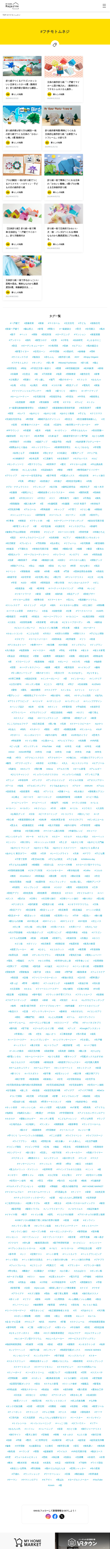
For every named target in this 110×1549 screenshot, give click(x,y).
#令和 (47, 1199)
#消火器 (96, 883)
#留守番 (47, 974)
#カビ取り (67, 1075)
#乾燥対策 (71, 838)
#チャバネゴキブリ (92, 923)
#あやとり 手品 (41, 748)
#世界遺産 (93, 1374)
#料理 (73, 466)
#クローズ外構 (65, 765)
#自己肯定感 (38, 624)
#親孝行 (35, 883)
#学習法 (69, 297)
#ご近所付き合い (13, 1103)
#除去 (98, 1199)
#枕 (62, 1165)
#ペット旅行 (99, 376)
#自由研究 (78, 240)
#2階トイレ (60, 1228)
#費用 (69, 787)
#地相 (47, 330)
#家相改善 (48, 962)
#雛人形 (82, 951)
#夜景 (47, 1103)
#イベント (11, 472)
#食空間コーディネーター (78, 325)
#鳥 (88, 522)
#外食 (61, 804)
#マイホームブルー (14, 1092)
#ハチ (96, 714)
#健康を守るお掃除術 (15, 432)
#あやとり (34, 314)
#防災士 (68, 319)
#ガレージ (63, 562)
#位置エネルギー (57, 1177)
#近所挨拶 (91, 1098)
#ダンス (9, 799)
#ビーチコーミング (48, 714)
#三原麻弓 (48, 359)
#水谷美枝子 (63, 359)
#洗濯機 (79, 1357)
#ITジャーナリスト (74, 477)
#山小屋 (73, 1081)
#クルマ (68, 737)
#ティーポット (15, 1312)
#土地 (100, 477)
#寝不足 (60, 584)
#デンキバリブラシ (41, 855)
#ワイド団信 (97, 1363)
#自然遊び (45, 381)
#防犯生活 (56, 793)
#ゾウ (31, 861)
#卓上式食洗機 (78, 1301)
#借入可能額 (54, 725)
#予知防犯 (81, 607)
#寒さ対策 (59, 483)
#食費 (56, 472)
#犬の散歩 (10, 551)
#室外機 (95, 1132)
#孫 (30, 934)
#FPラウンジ (12, 330)
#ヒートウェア (51, 945)
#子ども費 (100, 754)
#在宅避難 (34, 962)
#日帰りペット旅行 (69, 799)
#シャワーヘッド (17, 1250)
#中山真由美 (97, 364)
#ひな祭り (85, 466)
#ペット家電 (52, 1154)
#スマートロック (22, 1267)
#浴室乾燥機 (26, 522)
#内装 (94, 1002)
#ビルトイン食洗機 (48, 528)
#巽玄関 (40, 1306)
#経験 (37, 472)
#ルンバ (80, 1216)
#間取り (51, 229)
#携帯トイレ (28, 1075)
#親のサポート (66, 280)
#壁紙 (44, 1357)
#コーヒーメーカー (38, 539)
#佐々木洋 (99, 387)
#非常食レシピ (82, 861)
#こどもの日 (33, 534)
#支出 (48, 872)
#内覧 (89, 381)
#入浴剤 (100, 709)
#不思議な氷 (61, 1092)
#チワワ (87, 754)
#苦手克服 (85, 1137)
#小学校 (43, 1182)
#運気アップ (77, 353)
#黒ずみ (21, 799)
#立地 (46, 1047)
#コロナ (58, 787)
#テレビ (79, 302)
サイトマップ (9, 1518)
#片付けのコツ (26, 398)
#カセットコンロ (14, 534)
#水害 (102, 1357)
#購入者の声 (30, 404)
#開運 (58, 268)
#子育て (72, 409)
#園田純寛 (84, 393)
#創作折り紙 (64, 257)
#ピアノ (67, 438)
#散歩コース (97, 1352)
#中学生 (81, 297)
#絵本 (31, 607)
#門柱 (75, 923)
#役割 (37, 1216)
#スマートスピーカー (80, 624)
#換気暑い (88, 1346)
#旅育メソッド (20, 1301)
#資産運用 (25, 692)
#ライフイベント (74, 1036)
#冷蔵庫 (14, 274)
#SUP (99, 630)
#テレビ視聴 (48, 1312)
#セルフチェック (93, 1233)
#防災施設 (77, 810)
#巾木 (53, 709)
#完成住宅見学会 (13, 319)
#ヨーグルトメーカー (78, 1380)
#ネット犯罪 (46, 1007)
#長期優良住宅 (82, 1047)
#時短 (23, 268)
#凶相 (65, 703)
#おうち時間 (98, 336)
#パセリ (53, 1149)
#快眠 (60, 928)
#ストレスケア (13, 505)
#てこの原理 (55, 1036)
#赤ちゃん (49, 257)
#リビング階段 (14, 1047)
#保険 (68, 1002)
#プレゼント (26, 443)
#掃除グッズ (96, 460)
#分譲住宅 (60, 426)
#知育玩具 (13, 855)
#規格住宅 (95, 223)
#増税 (85, 1306)
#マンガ (82, 1058)
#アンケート (15, 240)
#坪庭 (18, 1340)
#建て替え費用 (61, 1194)
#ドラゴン (97, 833)
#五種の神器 (83, 889)
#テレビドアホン (66, 641)
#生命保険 (83, 584)
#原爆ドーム (64, 692)
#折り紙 (84, 263)
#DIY (76, 257)
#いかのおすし (75, 573)
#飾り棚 (98, 816)
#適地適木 (85, 1312)
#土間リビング (54, 833)
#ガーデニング (63, 235)
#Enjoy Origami (91, 257)
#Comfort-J (25, 776)
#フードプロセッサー (50, 906)
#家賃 (38, 494)
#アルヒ (100, 686)
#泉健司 (93, 426)
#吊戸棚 (98, 940)
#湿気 (41, 1075)
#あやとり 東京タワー (16, 754)
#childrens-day (88, 759)
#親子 (12, 235)
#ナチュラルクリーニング (32, 438)
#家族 (97, 285)
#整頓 (60, 370)
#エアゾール (98, 663)
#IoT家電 (74, 1007)
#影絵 (50, 1244)
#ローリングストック (48, 618)
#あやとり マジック (20, 748)
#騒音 (102, 1103)
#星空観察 (97, 1278)
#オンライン (89, 1120)
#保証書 (55, 1357)
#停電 (56, 302)
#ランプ (101, 1019)
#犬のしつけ (91, 827)
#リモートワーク (23, 494)
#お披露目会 (35, 1346)
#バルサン (25, 709)
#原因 (33, 754)
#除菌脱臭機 (69, 630)
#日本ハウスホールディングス (80, 1103)
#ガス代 (76, 562)
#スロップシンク (95, 1261)
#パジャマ (38, 601)
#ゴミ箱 (18, 844)
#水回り (61, 460)
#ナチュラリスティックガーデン (29, 1098)
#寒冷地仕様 (73, 771)
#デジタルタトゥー (17, 545)
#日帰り (33, 799)
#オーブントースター (53, 1137)
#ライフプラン (20, 1041)
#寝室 (10, 314)
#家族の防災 (67, 878)
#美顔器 (14, 878)
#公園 (42, 1149)
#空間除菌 (13, 1278)
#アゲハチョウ (59, 1295)
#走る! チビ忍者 (12, 1222)
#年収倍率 (23, 680)
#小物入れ (71, 658)
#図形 (60, 1244)
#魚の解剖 (68, 889)
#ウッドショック (32, 1374)
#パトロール (67, 1149)
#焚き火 (14, 725)
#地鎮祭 (98, 562)
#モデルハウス (80, 359)
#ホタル (28, 889)
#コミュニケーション (21, 415)
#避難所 (70, 1244)
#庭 (48, 421)
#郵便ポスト (34, 1058)
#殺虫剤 (33, 1002)
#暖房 (57, 567)
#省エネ (85, 551)
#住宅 (60, 979)
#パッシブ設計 (17, 607)
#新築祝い (48, 979)
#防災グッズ (72, 285)
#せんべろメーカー (55, 1239)
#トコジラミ (67, 714)
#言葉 (67, 1374)
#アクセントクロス (34, 658)
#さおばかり (80, 1171)
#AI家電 (24, 517)
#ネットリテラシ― (41, 347)
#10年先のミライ (79, 635)
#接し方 (24, 991)
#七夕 (43, 505)
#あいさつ (51, 934)
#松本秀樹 (39, 336)
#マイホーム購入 (78, 460)
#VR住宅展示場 (78, 1352)
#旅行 (76, 398)
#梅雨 (69, 613)
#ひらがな (95, 951)
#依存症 (40, 663)
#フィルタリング (52, 883)
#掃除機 (100, 505)
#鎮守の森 (34, 1250)
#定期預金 (23, 895)
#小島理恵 (53, 246)
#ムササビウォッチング (93, 900)
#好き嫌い (60, 1041)
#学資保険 (95, 849)
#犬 (103, 319)
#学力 (18, 658)
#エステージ (63, 866)
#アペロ (9, 686)
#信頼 (9, 1340)
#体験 (57, 872)
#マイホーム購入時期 (54, 731)
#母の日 (61, 1081)
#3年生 (38, 652)
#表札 (67, 596)
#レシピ (91, 488)
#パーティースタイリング (61, 488)
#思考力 (96, 635)
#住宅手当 (90, 979)
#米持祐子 (95, 404)
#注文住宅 (69, 223)
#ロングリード (14, 1053)
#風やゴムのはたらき (55, 1368)
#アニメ (10, 680)
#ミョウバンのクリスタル (45, 675)
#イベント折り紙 (81, 866)
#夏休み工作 (97, 1290)
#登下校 (25, 928)
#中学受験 (54, 252)
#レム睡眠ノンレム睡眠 (80, 1199)
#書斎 (89, 449)
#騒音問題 (16, 1109)
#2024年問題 (25, 652)
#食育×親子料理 (28, 906)
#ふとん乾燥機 (56, 917)
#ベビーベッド (39, 703)
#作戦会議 (11, 1290)
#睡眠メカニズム (60, 1261)
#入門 (73, 1182)
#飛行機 (38, 669)
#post (42, 1177)
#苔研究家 (84, 432)
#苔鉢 (50, 1081)
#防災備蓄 (45, 816)
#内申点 (63, 1205)
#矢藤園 (65, 404)
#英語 (97, 466)
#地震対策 (74, 844)
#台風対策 (57, 1340)
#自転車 (42, 720)
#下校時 (83, 1363)
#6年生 (98, 652)
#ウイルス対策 (76, 680)
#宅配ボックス (67, 376)
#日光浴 (17, 1295)
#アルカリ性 (63, 669)
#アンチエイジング (55, 680)
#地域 (20, 686)
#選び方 (57, 477)
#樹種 (56, 1335)
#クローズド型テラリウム (88, 765)
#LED (23, 483)
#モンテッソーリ (15, 364)
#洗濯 (10, 460)
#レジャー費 (84, 1030)
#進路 (41, 466)
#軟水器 (35, 1363)
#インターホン (78, 579)
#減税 (63, 1306)
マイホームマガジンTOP (14, 1503)
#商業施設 (40, 776)
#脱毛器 (36, 866)
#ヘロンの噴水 (16, 951)
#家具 (41, 917)
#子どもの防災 (56, 759)
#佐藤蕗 (13, 393)
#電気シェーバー (93, 855)
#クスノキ (43, 737)
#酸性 (8, 663)
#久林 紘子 (53, 336)
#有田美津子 (85, 308)
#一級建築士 (65, 229)
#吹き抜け (79, 692)
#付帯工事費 (14, 579)
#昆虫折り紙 (19, 1002)
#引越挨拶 (96, 1081)
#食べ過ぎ (99, 1137)
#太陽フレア (54, 1273)
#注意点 (26, 274)
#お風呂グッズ (18, 714)
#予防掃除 (41, 443)
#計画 (41, 607)
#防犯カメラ (14, 455)
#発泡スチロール (29, 1290)
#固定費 (10, 895)
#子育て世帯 (21, 759)
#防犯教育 (42, 793)
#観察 (32, 302)
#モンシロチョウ (14, 737)
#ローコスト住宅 (66, 432)
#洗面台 (67, 1357)
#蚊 (31, 1081)
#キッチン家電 (47, 1019)
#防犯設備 (99, 1228)
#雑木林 (46, 787)
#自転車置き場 (58, 720)
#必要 (52, 1098)
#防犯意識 (28, 793)
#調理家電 (40, 415)
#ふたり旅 (82, 1335)
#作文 (97, 776)
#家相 (100, 268)
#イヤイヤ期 (11, 1115)
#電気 (9, 861)
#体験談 (22, 421)
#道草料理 (47, 1070)
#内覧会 (22, 1182)
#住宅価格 (11, 991)
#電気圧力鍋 (75, 855)
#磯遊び (26, 1171)
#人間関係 (59, 1199)
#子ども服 (72, 759)
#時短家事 (16, 641)
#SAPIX (52, 1222)
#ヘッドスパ (20, 945)
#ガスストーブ (61, 923)
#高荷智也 (11, 268)
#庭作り (73, 291)
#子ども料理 (87, 1019)
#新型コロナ (41, 240)
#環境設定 (24, 556)
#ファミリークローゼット (44, 878)
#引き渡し (85, 940)
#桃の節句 (55, 596)
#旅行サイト (15, 1335)
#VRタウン (32, 511)
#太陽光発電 (71, 1273)
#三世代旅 (14, 1318)
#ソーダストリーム (35, 1273)
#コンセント (12, 1137)
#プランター (74, 1165)
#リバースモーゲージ (15, 1211)
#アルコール (30, 409)
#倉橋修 (81, 252)
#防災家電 (31, 810)
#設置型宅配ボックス (19, 1284)
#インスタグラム (77, 426)
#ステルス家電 (51, 1284)
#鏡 (99, 1070)
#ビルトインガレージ (24, 528)
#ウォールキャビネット (26, 1357)
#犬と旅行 (87, 505)
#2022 (11, 652)
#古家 (76, 1120)
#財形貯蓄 (15, 1188)
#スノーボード (14, 1273)
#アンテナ (37, 680)
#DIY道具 (82, 821)
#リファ (27, 1199)
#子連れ (15, 1374)
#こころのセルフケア (17, 624)
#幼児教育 (46, 844)
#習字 (99, 1149)
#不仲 (75, 816)
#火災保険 (15, 889)
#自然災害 (100, 1092)
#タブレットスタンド (56, 1301)
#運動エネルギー (27, 1019)
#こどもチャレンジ (67, 1019)
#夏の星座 (82, 1290)
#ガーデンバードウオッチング (68, 421)
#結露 (28, 782)
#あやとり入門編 (96, 742)
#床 (10, 562)
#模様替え (94, 297)
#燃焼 (12, 776)
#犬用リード (75, 827)
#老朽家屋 (33, 804)
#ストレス (82, 280)
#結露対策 (40, 782)
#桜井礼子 (85, 387)
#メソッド (94, 590)
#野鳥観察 (45, 409)
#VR (86, 455)
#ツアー (94, 1323)
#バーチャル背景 (15, 511)
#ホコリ (96, 838)
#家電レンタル (14, 957)
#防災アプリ (15, 810)
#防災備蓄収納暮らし (87, 319)
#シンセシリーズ (21, 1256)
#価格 (33, 1182)
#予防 (11, 1182)
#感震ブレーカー (18, 849)
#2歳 (98, 646)
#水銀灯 (89, 1064)
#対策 (44, 285)
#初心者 (10, 720)
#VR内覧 (94, 641)
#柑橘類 (35, 765)
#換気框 (101, 1346)
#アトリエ (48, 692)
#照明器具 (45, 483)
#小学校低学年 (59, 1182)
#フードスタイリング (89, 906)
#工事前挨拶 (66, 934)
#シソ (23, 1154)
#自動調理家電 (63, 697)
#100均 (99, 511)
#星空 (56, 630)
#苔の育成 (81, 934)
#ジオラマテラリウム (78, 804)
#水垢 (45, 511)
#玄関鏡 (25, 866)
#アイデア (69, 991)
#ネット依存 (11, 1007)
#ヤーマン (12, 1380)
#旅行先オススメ (90, 1194)
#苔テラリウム (35, 364)
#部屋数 (68, 1216)
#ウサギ (96, 1188)
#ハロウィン (61, 330)
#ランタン (45, 1024)
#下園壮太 (23, 449)
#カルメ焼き (82, 737)
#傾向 (53, 505)
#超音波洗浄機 (97, 1340)
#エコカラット (57, 849)
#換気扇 (11, 1352)
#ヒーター (25, 336)
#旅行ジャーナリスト (91, 1329)
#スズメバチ (97, 1273)
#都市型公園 (63, 1346)
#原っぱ (14, 883)
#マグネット (17, 1058)
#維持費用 (35, 590)
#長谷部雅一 (97, 330)
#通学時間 (11, 1228)
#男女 (68, 1064)
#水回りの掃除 (62, 534)
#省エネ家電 (99, 551)
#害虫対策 (84, 376)
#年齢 (34, 460)
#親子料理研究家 (61, 1143)
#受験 (36, 556)
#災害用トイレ (61, 816)
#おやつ (99, 624)
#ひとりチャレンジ (20, 675)
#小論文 (48, 866)
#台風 (13, 285)
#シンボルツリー (32, 635)
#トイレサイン (94, 1318)
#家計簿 (77, 974)
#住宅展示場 (39, 297)
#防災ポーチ (14, 816)
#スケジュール (77, 1222)
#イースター (39, 551)
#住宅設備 (46, 426)
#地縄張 (9, 1013)
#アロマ (76, 686)
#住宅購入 (90, 229)
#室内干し (94, 415)
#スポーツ (35, 630)
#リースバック (67, 1030)
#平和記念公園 (85, 1149)
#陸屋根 (100, 895)
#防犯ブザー (89, 494)
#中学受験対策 (66, 1013)
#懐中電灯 (37, 895)
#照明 (33, 483)
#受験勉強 (24, 872)
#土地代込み (15, 1024)
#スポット (36, 1278)
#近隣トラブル (33, 1103)
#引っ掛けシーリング (21, 573)
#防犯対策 (46, 235)
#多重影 (42, 1086)
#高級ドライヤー (94, 1053)
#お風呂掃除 (88, 517)
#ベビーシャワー (20, 703)
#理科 (92, 252)
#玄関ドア (11, 866)
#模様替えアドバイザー (35, 596)
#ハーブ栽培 (90, 945)
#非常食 (73, 551)
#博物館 (53, 1086)
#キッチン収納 (33, 584)
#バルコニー (72, 517)
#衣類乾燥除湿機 (16, 771)
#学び (70, 584)
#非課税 (74, 1306)
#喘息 (36, 692)
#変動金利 (98, 556)
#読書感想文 (28, 725)
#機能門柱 (29, 917)
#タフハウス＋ (79, 1323)
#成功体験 (68, 1290)
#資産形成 (10, 692)
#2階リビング (44, 1228)
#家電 (40, 229)
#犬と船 (28, 827)
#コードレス (55, 415)
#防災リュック (47, 810)
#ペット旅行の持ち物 (57, 1160)
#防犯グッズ (80, 618)
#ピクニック (36, 1165)
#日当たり (31, 1295)
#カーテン (70, 415)
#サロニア (30, 1222)
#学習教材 (51, 1030)
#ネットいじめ (28, 1007)
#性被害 (29, 1244)
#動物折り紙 (47, 460)
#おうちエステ (18, 962)
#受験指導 (10, 872)
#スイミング (30, 505)
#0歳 (58, 646)
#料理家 (29, 319)
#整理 (69, 370)
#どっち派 (14, 646)
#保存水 (99, 1177)
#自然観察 (20, 302)
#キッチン (37, 263)
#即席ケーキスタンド (51, 1002)
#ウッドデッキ (31, 646)
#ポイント (53, 607)
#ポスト (31, 1177)
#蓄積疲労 (10, 517)
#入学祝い (53, 663)
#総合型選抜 (15, 782)
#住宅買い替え (42, 477)
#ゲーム (70, 917)
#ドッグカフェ (79, 545)
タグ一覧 (7, 1513)
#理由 (47, 1194)
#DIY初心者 (32, 821)
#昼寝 (88, 1092)
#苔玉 (40, 1081)
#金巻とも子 (19, 353)
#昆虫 (97, 996)
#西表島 (87, 1007)
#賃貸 (51, 562)
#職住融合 (79, 1374)
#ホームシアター (42, 968)
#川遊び (52, 1171)
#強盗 (30, 618)
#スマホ (67, 302)
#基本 (63, 709)
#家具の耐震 (89, 844)
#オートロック (45, 697)
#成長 (93, 934)
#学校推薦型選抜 (97, 1222)
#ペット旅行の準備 (81, 1160)
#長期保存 (98, 1047)
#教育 (64, 635)
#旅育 (12, 398)
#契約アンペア (93, 782)
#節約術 (59, 494)
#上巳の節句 (15, 584)
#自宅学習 (26, 477)
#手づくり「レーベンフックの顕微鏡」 (26, 1036)
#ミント (89, 1070)
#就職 (71, 556)
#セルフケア (74, 1233)
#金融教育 (69, 883)
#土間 (82, 415)
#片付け (41, 398)
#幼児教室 (10, 443)
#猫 (36, 274)
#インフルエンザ (70, 996)
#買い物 (52, 624)
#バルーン (11, 709)
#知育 (68, 342)
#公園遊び (39, 1171)
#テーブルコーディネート (36, 455)
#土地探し (31, 1024)
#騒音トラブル (32, 1109)
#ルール (92, 1216)
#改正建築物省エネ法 (58, 1211)
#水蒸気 (47, 1363)
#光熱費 (82, 641)
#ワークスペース (84, 511)
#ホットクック (84, 968)
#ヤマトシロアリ (29, 1380)
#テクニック (32, 1312)
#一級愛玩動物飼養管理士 (21, 308)
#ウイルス (62, 1352)
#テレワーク (59, 455)
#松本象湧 (88, 268)
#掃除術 (98, 409)
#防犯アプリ (13, 793)
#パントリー (96, 1143)
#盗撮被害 (48, 1352)
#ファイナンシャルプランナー (26, 291)
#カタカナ (10, 1019)
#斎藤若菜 (29, 223)
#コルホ (98, 771)
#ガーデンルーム (17, 923)
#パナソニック (54, 601)
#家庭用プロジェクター (69, 962)
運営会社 (6, 1524)
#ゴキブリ (20, 539)
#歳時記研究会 (68, 387)
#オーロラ (28, 697)
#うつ (82, 539)
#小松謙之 (62, 353)
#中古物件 (75, 1228)
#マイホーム (54, 223)
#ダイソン (32, 844)
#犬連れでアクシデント (91, 658)
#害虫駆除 (44, 302)
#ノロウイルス (75, 1109)
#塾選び (39, 1013)
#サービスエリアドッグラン (81, 1239)
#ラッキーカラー (74, 1053)
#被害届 (51, 1205)
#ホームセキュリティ (19, 968)
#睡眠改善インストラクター (51, 393)
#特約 (23, 630)
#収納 (65, 246)
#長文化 (67, 1047)
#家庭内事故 (72, 833)
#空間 (83, 1273)
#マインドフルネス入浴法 (69, 1070)
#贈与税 (13, 928)
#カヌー (56, 737)
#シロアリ (74, 455)
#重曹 (98, 308)
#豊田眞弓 (64, 398)
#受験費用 (98, 866)
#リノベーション (21, 1205)
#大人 (64, 663)
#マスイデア (51, 590)
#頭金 (84, 833)
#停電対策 (67, 607)
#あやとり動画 (67, 314)
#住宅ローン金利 (17, 1081)
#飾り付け (87, 799)
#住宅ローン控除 (94, 1075)
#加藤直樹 (34, 353)
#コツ (52, 398)
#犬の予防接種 (15, 833)
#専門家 (68, 872)
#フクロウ (13, 1143)
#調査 (48, 494)
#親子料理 (51, 376)
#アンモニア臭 (92, 675)
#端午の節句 (51, 635)
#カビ (94, 359)
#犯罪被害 (70, 539)
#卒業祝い (19, 934)
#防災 (14, 246)
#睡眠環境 (77, 1261)
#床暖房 (34, 900)
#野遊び (32, 381)
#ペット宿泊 (12, 1160)
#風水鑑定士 (92, 246)
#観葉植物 (39, 562)
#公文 (90, 477)
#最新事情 (73, 1024)
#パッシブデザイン (93, 601)
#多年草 (12, 1154)
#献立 (78, 1064)
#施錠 (56, 1047)
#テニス (62, 1312)
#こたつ (48, 584)
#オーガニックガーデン (61, 1132)
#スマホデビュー (65, 1267)
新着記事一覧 (9, 1508)
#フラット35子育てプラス (58, 895)
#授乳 (50, 1115)
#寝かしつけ (84, 714)
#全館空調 (57, 511)
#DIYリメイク (67, 821)
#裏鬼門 (54, 703)
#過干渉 (37, 872)
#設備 (25, 878)
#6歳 (9, 658)
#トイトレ (29, 1329)
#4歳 (68, 652)
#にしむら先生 (29, 370)
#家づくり (15, 974)
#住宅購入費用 (92, 962)
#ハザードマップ (89, 291)
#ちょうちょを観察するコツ (52, 1318)
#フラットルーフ (84, 895)
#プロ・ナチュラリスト (17, 387)
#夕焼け (43, 1295)
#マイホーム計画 (78, 364)
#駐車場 (40, 488)
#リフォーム (70, 443)
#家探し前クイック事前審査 (62, 1188)
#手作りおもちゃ (79, 330)
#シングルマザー (42, 1256)
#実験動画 (25, 472)
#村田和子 (51, 364)
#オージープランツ (53, 517)
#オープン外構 (39, 1132)
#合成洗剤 (91, 1295)
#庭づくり (60, 291)
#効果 (25, 855)
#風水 (102, 229)
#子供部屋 (47, 274)
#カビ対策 (53, 1075)
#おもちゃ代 (14, 1329)
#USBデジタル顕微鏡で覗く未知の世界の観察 (37, 1120)
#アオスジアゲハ (96, 680)
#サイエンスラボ (20, 257)
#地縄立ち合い (24, 1013)
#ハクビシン (79, 1143)
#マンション (80, 235)
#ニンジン (11, 742)
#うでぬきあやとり (59, 686)
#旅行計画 (96, 1335)
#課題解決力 (86, 1182)
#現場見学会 (55, 297)
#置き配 (100, 799)
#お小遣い (65, 1171)
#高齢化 (12, 669)
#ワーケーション (52, 1374)
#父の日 (81, 878)
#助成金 (45, 1290)
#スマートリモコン (44, 1267)
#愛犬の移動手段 (70, 1086)
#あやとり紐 (50, 314)
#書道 (76, 528)
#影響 (55, 996)
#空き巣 (65, 528)
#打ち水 (69, 1340)
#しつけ (62, 466)
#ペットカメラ (70, 1154)
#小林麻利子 (19, 359)
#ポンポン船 (96, 1171)
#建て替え (93, 613)
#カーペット (98, 737)
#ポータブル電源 (15, 1177)
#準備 (80, 488)
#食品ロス (13, 912)
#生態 (71, 849)
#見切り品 (48, 765)
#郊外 (56, 1290)
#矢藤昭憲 (52, 404)
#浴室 (101, 517)
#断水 (10, 1363)
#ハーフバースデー (17, 940)
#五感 (46, 325)
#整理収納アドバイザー (88, 370)
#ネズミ (80, 613)
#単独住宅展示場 (40, 449)
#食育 (48, 291)
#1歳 (78, 646)
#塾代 (28, 1340)
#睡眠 (55, 449)
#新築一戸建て (12, 229)
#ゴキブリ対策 (35, 771)
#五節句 (57, 325)
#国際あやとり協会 (18, 347)
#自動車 (78, 697)
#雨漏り (27, 280)
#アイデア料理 (85, 991)
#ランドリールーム (91, 1024)
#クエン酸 (85, 409)
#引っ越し (40, 280)
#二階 (30, 1228)
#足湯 (25, 912)
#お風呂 (34, 285)
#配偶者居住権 (53, 1278)
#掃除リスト (79, 534)
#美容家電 (41, 522)
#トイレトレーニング (41, 1323)
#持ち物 (54, 522)
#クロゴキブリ (76, 720)
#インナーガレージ (50, 579)
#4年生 (58, 652)
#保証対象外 (93, 1109)
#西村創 (14, 370)
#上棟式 (49, 1346)
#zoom (51, 1385)
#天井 (43, 754)
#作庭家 (27, 330)
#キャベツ (92, 731)
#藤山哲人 (28, 229)
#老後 (66, 1120)
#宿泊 (37, 1284)
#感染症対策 (31, 579)
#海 (21, 1228)
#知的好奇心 (81, 1002)
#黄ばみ (60, 1380)
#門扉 (66, 472)
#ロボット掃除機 (22, 1216)
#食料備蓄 (70, 906)
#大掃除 (27, 342)
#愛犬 (63, 364)
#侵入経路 (61, 1007)
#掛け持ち (25, 742)
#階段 (47, 630)
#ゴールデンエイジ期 (43, 928)
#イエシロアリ (95, 912)
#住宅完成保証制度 (55, 985)
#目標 (29, 1306)
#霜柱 (17, 917)
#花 (54, 900)
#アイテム (100, 1007)
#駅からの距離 (16, 821)
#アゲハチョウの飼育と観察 (91, 1115)
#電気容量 (60, 855)
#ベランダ (24, 1352)
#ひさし (42, 849)
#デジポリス (17, 804)
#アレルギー (96, 669)
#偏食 (8, 1346)
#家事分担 (39, 500)
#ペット (23, 235)
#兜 (78, 945)
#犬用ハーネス (58, 827)
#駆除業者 (82, 872)
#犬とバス (96, 821)
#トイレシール (19, 1323)
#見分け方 (59, 573)
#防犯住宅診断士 (74, 381)
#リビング (49, 432)
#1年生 (68, 646)
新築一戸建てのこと (42, 1503)
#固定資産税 (56, 613)
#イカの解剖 (70, 1278)
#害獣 (36, 1352)
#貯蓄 (63, 1222)
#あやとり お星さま (90, 748)
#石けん (70, 500)
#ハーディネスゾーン (30, 567)
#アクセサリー (55, 658)
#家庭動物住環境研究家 (63, 308)
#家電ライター (22, 252)
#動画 (84, 1081)
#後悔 (37, 1199)
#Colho (87, 771)
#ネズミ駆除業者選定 (54, 1233)
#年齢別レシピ (75, 731)
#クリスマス (96, 314)
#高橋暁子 (43, 308)
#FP (97, 325)
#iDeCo (100, 991)
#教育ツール (98, 1306)
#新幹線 (17, 731)
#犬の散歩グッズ (35, 833)
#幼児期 (30, 996)
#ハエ (74, 900)
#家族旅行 (60, 556)
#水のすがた (77, 912)
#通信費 (52, 776)
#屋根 (47, 1216)
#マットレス (46, 1064)
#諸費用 (47, 556)
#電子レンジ (13, 596)
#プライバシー (19, 613)
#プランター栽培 (92, 1165)
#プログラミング (38, 613)
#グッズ (71, 928)
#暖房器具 (69, 567)
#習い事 (50, 263)
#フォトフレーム (17, 1165)
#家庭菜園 (95, 235)
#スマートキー (55, 500)
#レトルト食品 (90, 1205)
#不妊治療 (43, 996)
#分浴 (31, 714)
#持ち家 (26, 1143)
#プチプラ (99, 1160)
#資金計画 (83, 883)
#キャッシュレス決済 (45, 742)
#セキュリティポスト (19, 1233)
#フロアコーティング (16, 900)
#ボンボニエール (96, 720)
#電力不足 (74, 1177)
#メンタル (66, 590)
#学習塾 (97, 347)
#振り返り (31, 1053)
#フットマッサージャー (43, 912)
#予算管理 (85, 725)
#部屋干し (57, 838)
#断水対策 (22, 1363)
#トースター (76, 1318)
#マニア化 (92, 353)
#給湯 (98, 968)
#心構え (15, 697)
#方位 (23, 285)
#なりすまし (93, 573)
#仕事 (68, 511)
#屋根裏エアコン (96, 692)
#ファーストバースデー (47, 889)
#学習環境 (35, 432)
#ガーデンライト (87, 917)
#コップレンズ (31, 787)
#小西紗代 (68, 252)
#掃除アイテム (17, 466)
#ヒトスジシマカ (80, 663)
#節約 (28, 240)
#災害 (54, 240)
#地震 (59, 274)
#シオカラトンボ (87, 1244)
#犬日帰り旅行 (49, 799)
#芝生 (38, 934)
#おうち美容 (54, 957)
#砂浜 (41, 1222)
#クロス (69, 793)
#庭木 (38, 330)
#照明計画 (46, 1041)
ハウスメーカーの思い (43, 1518)
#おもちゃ (96, 280)
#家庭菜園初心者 (26, 720)
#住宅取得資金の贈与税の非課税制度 (24, 985)
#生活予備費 (91, 1041)
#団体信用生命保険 (82, 472)
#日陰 (40, 1244)
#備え (95, 263)
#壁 (65, 579)
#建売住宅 (85, 274)
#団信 (51, 466)
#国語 (13, 438)
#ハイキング (84, 567)
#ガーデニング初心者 (40, 923)
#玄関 (14, 325)
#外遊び (58, 381)
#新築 (41, 223)
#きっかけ (68, 1335)
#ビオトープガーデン (72, 522)
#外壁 (8, 1357)
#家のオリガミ (43, 573)
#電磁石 (20, 861)
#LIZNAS (96, 584)
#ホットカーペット (63, 968)
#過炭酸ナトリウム (87, 500)
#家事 (97, 274)
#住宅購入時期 (32, 731)
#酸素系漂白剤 (42, 1143)
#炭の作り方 (68, 1058)
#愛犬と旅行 (31, 1335)
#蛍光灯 (63, 900)
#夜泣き (58, 1103)
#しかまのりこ (94, 240)
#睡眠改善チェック (39, 1261)
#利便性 (16, 787)
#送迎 (60, 1329)
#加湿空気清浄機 (52, 991)
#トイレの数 (37, 1115)
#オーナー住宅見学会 (31, 376)
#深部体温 (56, 539)
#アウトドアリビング (18, 601)
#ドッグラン (96, 545)
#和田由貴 (97, 455)
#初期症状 (60, 844)
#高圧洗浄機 (34, 951)
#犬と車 (16, 827)
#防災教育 (63, 810)
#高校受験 (49, 951)
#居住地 (75, 1205)
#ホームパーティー (20, 297)
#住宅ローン (39, 252)
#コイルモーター (55, 771)
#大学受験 (20, 1346)
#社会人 (12, 630)
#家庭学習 (12, 477)
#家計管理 (20, 979)
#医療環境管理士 (62, 347)
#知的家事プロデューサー (88, 342)
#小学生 (65, 240)
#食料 (13, 906)
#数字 (24, 1115)
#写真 (20, 381)
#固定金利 (84, 556)
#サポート (15, 635)
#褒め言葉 (75, 776)
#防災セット (30, 816)
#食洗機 (50, 545)
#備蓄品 (85, 1284)
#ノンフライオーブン (54, 1109)
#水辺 (57, 1363)
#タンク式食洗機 (14, 1306)
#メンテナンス (51, 1058)
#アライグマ (17, 1194)
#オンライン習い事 (21, 1126)
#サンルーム (86, 630)
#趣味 (97, 567)
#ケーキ (30, 737)
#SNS (71, 393)
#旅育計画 (36, 1301)
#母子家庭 (59, 1256)
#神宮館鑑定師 (72, 268)
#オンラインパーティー (66, 1126)
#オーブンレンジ (30, 1137)
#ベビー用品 (92, 697)
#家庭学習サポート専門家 (75, 336)
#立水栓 (84, 1278)
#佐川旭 (53, 387)
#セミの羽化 (44, 861)
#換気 (98, 398)
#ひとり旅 (72, 1329)
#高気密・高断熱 (66, 951)
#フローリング (23, 562)
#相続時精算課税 (13, 1244)
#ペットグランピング (91, 1154)
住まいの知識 (39, 1508)
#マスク (94, 1058)
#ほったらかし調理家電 (70, 1098)
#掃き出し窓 (76, 1295)
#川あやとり (87, 1211)
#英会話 (11, 556)
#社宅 (63, 776)
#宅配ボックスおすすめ (91, 957)
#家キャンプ (70, 957)
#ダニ (96, 483)
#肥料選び (94, 878)
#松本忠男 (34, 359)
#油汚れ (99, 596)
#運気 (23, 590)
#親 (30, 488)
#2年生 (88, 646)
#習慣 (12, 567)
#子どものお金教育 (18, 765)
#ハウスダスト (32, 974)
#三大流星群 (29, 1318)
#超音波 (81, 1340)
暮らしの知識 (39, 1513)
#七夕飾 (93, 1301)
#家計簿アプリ (92, 974)
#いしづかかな (82, 347)
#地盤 (87, 562)
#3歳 (48, 652)
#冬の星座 (95, 1368)
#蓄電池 (96, 1284)
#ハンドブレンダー (40, 940)
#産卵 (24, 1278)
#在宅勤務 (85, 443)
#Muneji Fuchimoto (67, 263)
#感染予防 (57, 342)
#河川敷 (101, 1211)
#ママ (79, 1075)
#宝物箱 (45, 1335)
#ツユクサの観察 (65, 1115)
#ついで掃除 (16, 996)
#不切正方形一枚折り (41, 268)
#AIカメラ (25, 669)
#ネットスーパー (90, 1126)
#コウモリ (87, 709)
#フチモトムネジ (20, 263)
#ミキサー (13, 1075)
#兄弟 (63, 624)
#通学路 (66, 618)
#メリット (80, 590)
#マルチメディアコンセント (20, 1086)
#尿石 (76, 1346)
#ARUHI (89, 686)
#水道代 (91, 1357)
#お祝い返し (76, 782)
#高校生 (100, 472)
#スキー (93, 1256)
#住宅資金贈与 (76, 985)
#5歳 (88, 652)
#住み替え (55, 443)
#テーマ (98, 1312)
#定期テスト (36, 1154)
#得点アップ (73, 494)
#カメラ (21, 314)
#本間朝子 (14, 342)
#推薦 (75, 1194)
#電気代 (86, 285)
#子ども (82, 223)
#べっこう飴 (61, 1323)
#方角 (95, 804)
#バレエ (94, 703)
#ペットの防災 (93, 810)
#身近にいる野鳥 (18, 1368)
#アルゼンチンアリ (36, 686)
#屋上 (57, 1216)
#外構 (47, 472)
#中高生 (51, 1013)
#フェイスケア (98, 872)
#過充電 (71, 1137)
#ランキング (39, 387)
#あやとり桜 (77, 742)
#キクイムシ (40, 709)
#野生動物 (35, 1368)
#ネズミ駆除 (34, 1194)
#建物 (97, 725)
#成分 (87, 776)
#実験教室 (71, 274)
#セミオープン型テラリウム (27, 1239)
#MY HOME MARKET (92, 1086)
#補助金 (98, 522)
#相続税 (86, 996)
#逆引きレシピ (37, 1211)
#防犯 (87, 1228)
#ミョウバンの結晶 (72, 675)
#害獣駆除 (14, 404)
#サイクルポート (85, 793)
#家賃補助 (99, 443)
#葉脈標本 (36, 1030)
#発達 (92, 539)
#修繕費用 (38, 1205)
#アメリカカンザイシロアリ (91, 1013)
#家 (35, 426)
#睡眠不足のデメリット (49, 319)
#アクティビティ (23, 663)
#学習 (14, 483)
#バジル (74, 709)
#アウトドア (11, 376)
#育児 (78, 229)
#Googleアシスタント (90, 928)
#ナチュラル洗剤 (82, 596)
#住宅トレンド (62, 974)
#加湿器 (36, 991)
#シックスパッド (76, 1256)
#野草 (24, 883)
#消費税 (52, 1306)
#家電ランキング (21, 426)
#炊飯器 (10, 449)
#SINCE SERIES (93, 1250)
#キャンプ (59, 409)
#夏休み (100, 449)
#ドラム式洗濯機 (18, 838)
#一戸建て (15, 223)
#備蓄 (79, 449)
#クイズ (84, 1188)
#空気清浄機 (14, 409)
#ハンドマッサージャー (64, 940)
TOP (4, 15)
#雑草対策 (69, 1363)
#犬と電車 (41, 827)
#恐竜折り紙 (48, 804)
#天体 (75, 754)
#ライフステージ (94, 1036)
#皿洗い (86, 816)
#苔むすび (48, 353)
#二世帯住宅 (41, 1340)
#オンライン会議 (43, 1126)
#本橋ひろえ (99, 432)
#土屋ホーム (47, 641)
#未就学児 (95, 607)
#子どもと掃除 (97, 534)
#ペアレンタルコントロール (21, 1149)
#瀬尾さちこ (27, 393)
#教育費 (82, 849)
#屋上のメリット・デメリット (23, 1070)
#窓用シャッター (78, 1368)
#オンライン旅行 (19, 1132)
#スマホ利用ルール (87, 1267)
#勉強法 (36, 257)
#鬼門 (51, 280)
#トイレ (91, 302)
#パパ (100, 793)
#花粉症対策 (82, 787)
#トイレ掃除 (31, 641)
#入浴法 (11, 522)
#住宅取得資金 (74, 979)
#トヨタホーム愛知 (69, 505)
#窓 (41, 404)
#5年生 (78, 652)
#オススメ (18, 618)
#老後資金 (20, 488)
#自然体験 (54, 438)
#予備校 (87, 1177)
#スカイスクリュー (16, 1261)
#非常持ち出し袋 (63, 861)
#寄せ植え (13, 1171)
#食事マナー (36, 545)
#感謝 (73, 1312)
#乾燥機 (44, 838)
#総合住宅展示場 (96, 421)
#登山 (31, 466)
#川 (75, 1211)
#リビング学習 (32, 1047)
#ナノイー (76, 1092)
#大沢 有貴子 (80, 404)
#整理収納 (82, 1132)
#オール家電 (79, 669)
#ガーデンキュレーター (32, 246)
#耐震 (93, 618)
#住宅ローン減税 (95, 985)
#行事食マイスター (30, 325)
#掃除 (34, 235)
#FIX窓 (96, 889)
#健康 (47, 567)
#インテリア (96, 579)
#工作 (95, 787)
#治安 (27, 1188)
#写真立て (51, 1165)
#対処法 (35, 517)
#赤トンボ (14, 1199)
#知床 (102, 1244)
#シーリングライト (59, 754)
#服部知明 (11, 336)
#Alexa (49, 669)
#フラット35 (36, 421)
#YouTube (47, 646)
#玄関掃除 (98, 861)
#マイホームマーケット (39, 1092)
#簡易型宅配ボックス (70, 1250)
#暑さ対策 (35, 945)
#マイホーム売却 (21, 500)
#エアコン (77, 246)
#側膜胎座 (59, 1024)
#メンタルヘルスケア (79, 483)
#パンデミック (72, 601)
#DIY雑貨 (63, 545)
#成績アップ (41, 342)
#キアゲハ (47, 1380)
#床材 (45, 900)
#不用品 (87, 398)
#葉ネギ (23, 1030)
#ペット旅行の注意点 (32, 1160)
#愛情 (13, 590)
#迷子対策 (57, 1053)
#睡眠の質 (67, 449)
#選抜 (36, 1233)
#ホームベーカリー (34, 957)
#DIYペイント (49, 821)
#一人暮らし (75, 1041)
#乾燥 (33, 838)
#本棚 (41, 725)
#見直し (43, 1053)
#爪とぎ (63, 742)
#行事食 (10, 421)
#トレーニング (46, 1329)
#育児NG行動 (37, 759)
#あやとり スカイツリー (64, 748)
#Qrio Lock (39, 1188)
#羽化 (62, 551)
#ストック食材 (70, 1284)
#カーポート (90, 528)
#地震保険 (24, 551)
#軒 (32, 849)
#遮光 (34, 1041)
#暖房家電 (67, 945)
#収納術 (97, 393)
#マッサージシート (26, 1064)
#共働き (84, 838)
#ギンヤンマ (50, 1250)
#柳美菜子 (22, 460)
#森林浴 (63, 912)
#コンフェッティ (58, 782)
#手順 (99, 1182)
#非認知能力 (47, 370)
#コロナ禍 (57, 285)
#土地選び (14, 280)
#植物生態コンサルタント (87, 438)
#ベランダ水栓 (79, 703)
